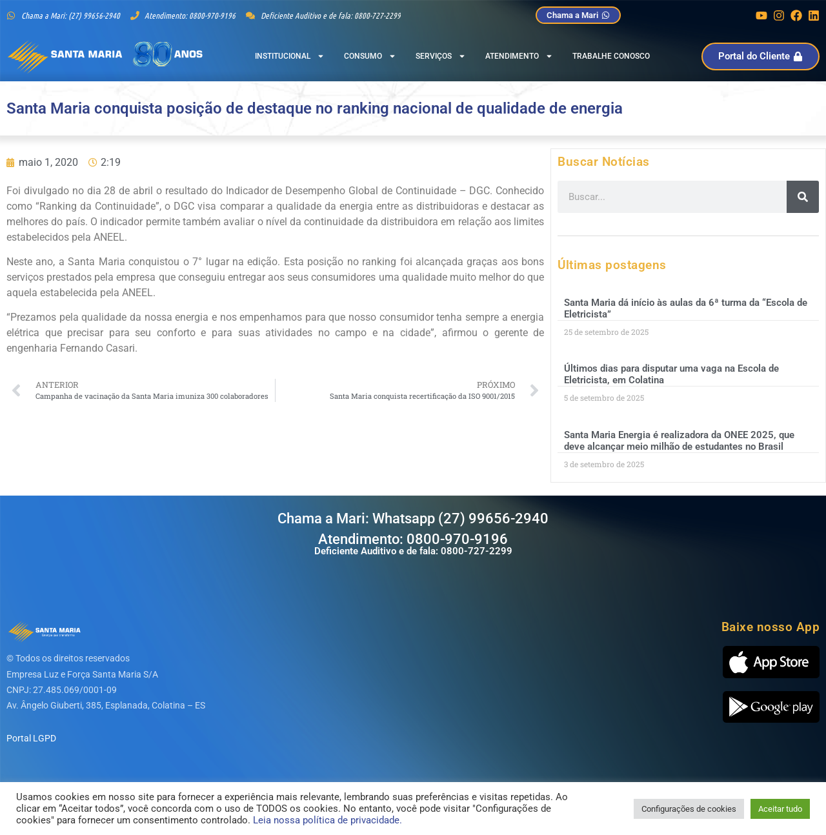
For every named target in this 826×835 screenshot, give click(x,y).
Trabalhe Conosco (611, 56)
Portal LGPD (31, 738)
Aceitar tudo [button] (780, 809)
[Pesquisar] (803, 197)
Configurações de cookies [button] (688, 809)
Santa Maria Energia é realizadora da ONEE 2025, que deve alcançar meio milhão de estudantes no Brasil (679, 440)
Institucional (290, 56)
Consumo (370, 56)
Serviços (441, 56)
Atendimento (519, 56)
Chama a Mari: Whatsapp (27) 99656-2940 (413, 518)
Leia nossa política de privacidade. (327, 820)
